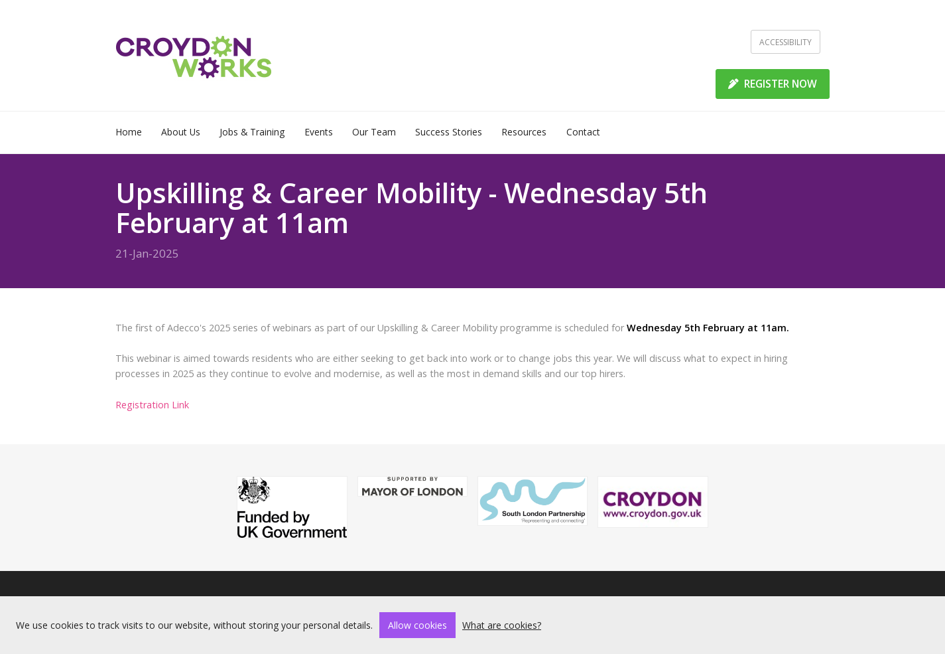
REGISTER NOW (772, 83)
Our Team (374, 131)
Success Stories (448, 131)
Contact (583, 131)
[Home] (194, 56)
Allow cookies (417, 625)
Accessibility (785, 42)
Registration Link (152, 404)
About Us (180, 131)
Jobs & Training (252, 131)
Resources (523, 131)
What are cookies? (501, 625)
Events (318, 131)
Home (128, 131)
